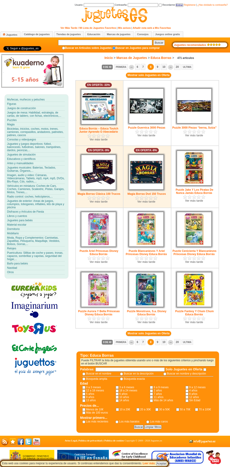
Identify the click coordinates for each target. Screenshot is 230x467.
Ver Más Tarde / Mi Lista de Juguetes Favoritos (88, 27)
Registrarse (190, 5)
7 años (158, 394)
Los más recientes (97, 421)
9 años (90, 397)
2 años (158, 390)
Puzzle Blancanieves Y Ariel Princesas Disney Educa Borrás (146, 252)
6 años (123, 394)
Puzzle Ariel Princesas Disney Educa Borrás (99, 252)
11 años (158, 397)
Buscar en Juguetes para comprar (137, 48)
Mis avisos (124, 27)
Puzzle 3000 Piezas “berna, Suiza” (194, 127)
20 (177, 67)
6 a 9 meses (161, 387)
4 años (193, 390)
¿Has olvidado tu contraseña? (212, 5)
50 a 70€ (185, 409)
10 (163, 67)
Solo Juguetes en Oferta (184, 369)
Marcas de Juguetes (131, 58)
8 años (193, 394)
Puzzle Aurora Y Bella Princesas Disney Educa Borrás (99, 313)
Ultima (187, 67)
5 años (90, 394)
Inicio (109, 58)
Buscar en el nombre (98, 373)
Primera (121, 67)
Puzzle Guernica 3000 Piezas (146, 127)
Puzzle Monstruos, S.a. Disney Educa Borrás (146, 313)
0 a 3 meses (93, 387)
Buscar (159, 42)
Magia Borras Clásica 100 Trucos (99, 193)
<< (132, 67)
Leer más (149, 463)
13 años (91, 400)
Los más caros (159, 421)
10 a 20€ (125, 409)
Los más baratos (129, 421)
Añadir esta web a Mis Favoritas (152, 27)
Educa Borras (161, 58)
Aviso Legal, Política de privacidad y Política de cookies (94, 440)
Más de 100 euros (97, 412)
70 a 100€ (205, 409)
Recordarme (167, 5)
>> (171, 67)
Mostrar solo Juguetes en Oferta (149, 75)
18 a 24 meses (128, 390)
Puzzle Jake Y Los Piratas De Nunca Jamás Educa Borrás (194, 191)
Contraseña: (136, 5)
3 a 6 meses (126, 387)
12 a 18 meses (95, 390)
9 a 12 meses (197, 387)
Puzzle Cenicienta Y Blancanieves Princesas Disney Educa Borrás (194, 252)
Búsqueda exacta (134, 378)
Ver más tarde (99, 139)
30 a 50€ (164, 409)
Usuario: (94, 5)
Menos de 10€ (94, 409)
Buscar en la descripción (139, 373)
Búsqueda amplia (96, 378)
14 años (124, 400)
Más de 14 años (163, 400)
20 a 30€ (145, 409)
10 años (124, 397)
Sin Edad (194, 400)
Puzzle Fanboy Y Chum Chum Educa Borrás (194, 313)
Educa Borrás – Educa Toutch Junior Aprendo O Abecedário (98, 130)
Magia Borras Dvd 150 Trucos (147, 193)
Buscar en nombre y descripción (186, 373)
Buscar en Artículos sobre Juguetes (88, 48)
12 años (194, 397)
